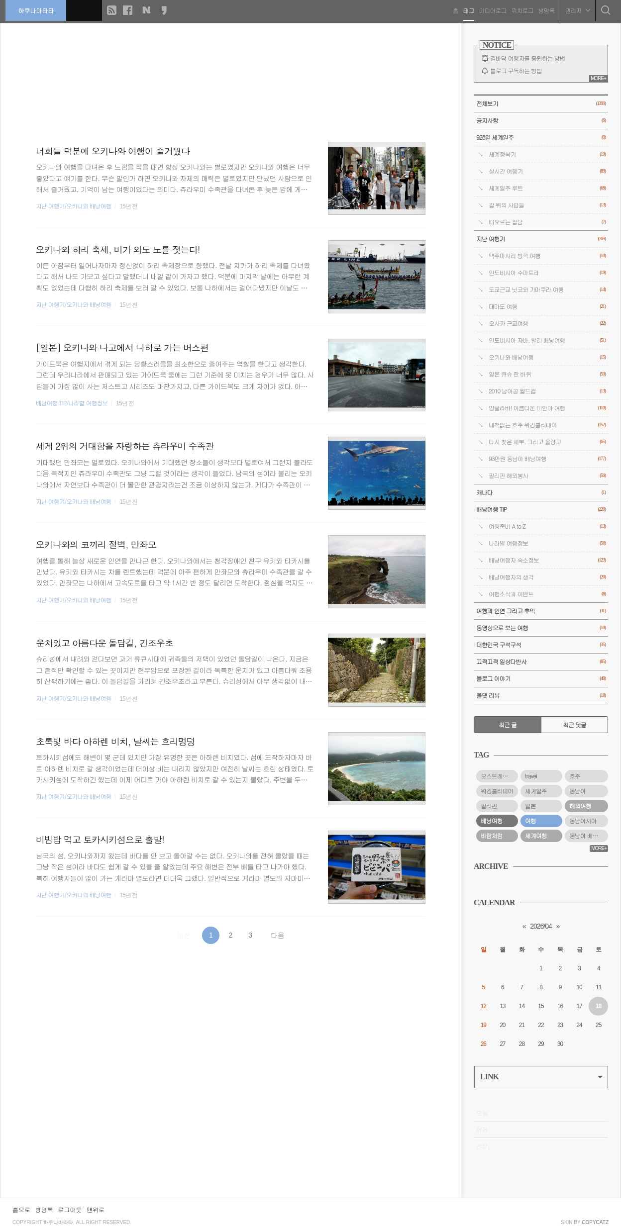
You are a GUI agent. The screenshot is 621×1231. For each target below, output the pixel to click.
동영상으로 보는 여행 (541, 628)
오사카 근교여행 (547, 323)
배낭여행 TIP (541, 509)
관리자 (575, 9)
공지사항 (541, 120)
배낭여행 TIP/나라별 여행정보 (71, 403)
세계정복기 (547, 154)
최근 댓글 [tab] (574, 725)
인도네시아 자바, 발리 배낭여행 (547, 340)
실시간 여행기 (547, 171)
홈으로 (21, 1209)
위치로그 (520, 9)
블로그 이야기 (541, 678)
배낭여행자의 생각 (547, 577)
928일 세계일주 (541, 137)
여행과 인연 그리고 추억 (541, 611)
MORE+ (598, 78)
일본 (530, 806)
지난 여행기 (541, 239)
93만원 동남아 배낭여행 (547, 459)
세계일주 (536, 791)
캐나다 (541, 492)
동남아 (577, 791)
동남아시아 (582, 821)
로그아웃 (70, 1209)
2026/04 (541, 926)
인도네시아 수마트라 (547, 273)
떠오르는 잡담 (547, 222)
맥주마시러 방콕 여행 (547, 256)
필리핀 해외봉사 (547, 476)
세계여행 (536, 836)
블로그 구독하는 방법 (516, 71)
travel (531, 776)
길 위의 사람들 (547, 205)
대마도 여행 (547, 306)
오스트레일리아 (499, 776)
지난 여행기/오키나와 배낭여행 (73, 206)
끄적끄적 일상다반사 (541, 662)
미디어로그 (491, 9)
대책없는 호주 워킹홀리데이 (547, 425)
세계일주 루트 (547, 188)
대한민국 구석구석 (541, 645)
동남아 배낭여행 (588, 836)
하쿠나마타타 (38, 9)
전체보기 (541, 103)
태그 (466, 9)
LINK (541, 1076)
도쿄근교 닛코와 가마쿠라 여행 (547, 290)
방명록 (544, 9)
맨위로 (95, 1209)
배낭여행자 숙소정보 (547, 560)
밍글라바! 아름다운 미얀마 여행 (547, 408)
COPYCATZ (595, 1222)
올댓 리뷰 (541, 695)
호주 (574, 776)
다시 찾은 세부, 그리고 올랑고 (547, 442)
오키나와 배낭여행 (547, 357)
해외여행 (580, 806)
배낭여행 (492, 821)
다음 (278, 935)
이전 (184, 935)
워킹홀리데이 (497, 791)
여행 (530, 821)
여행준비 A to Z (547, 526)
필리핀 (489, 806)
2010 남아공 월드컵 (547, 391)
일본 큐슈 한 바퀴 (547, 374)
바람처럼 (492, 836)
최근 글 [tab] (508, 725)
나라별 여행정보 (547, 543)
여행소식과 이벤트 (547, 594)
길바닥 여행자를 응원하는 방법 (527, 58)
